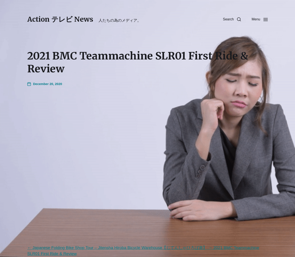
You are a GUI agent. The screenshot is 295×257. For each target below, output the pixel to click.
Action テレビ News (60, 19)
